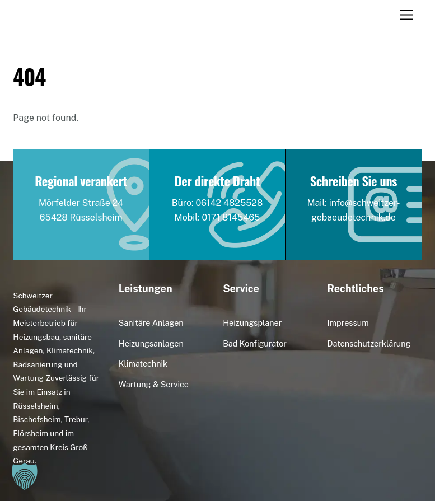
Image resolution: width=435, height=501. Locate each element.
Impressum (348, 322)
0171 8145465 (231, 217)
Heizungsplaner (252, 322)
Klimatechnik (143, 363)
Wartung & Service (154, 384)
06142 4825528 (229, 203)
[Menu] (406, 15)
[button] (24, 476)
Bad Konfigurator (255, 343)
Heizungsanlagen (151, 343)
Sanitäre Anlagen (151, 322)
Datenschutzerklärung (369, 343)
